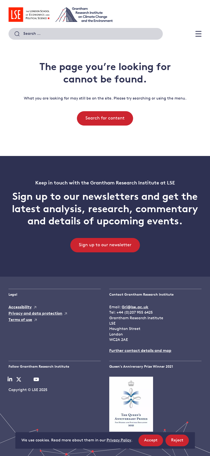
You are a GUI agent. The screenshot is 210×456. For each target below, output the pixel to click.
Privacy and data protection (35, 314)
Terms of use (20, 320)
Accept (153, 441)
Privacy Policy (119, 440)
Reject (180, 441)
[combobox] (86, 34)
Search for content (105, 118)
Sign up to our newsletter (105, 245)
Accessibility (20, 307)
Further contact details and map (140, 351)
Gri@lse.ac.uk (135, 307)
